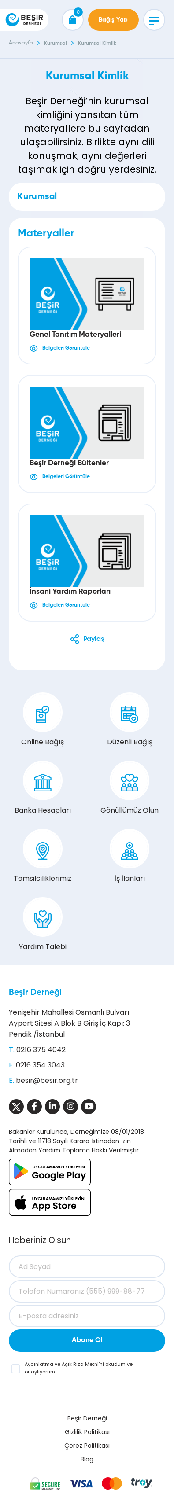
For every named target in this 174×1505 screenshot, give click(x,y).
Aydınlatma (40, 1364)
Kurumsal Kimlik (97, 43)
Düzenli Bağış (129, 719)
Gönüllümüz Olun (129, 788)
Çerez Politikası (87, 1445)
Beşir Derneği (35, 992)
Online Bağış (42, 719)
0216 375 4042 (41, 1050)
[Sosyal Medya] (16, 1106)
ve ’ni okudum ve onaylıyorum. (79, 1368)
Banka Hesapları (43, 788)
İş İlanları (129, 856)
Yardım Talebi (43, 924)
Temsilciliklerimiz (42, 856)
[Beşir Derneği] (24, 20)
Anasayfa (21, 43)
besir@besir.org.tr (47, 1080)
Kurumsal (55, 43)
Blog (87, 1459)
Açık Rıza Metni (80, 1364)
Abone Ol (87, 1340)
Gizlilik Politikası (87, 1432)
